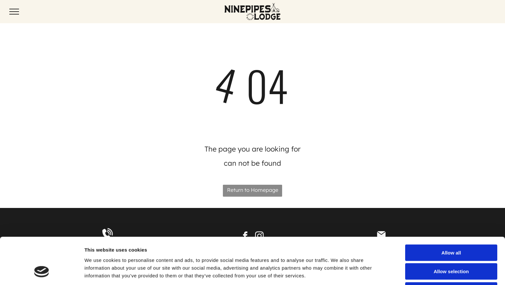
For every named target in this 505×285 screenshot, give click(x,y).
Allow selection (451, 230)
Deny (451, 249)
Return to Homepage (252, 190)
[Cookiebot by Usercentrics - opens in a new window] (42, 272)
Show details (338, 272)
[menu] (14, 11)
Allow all (451, 211)
